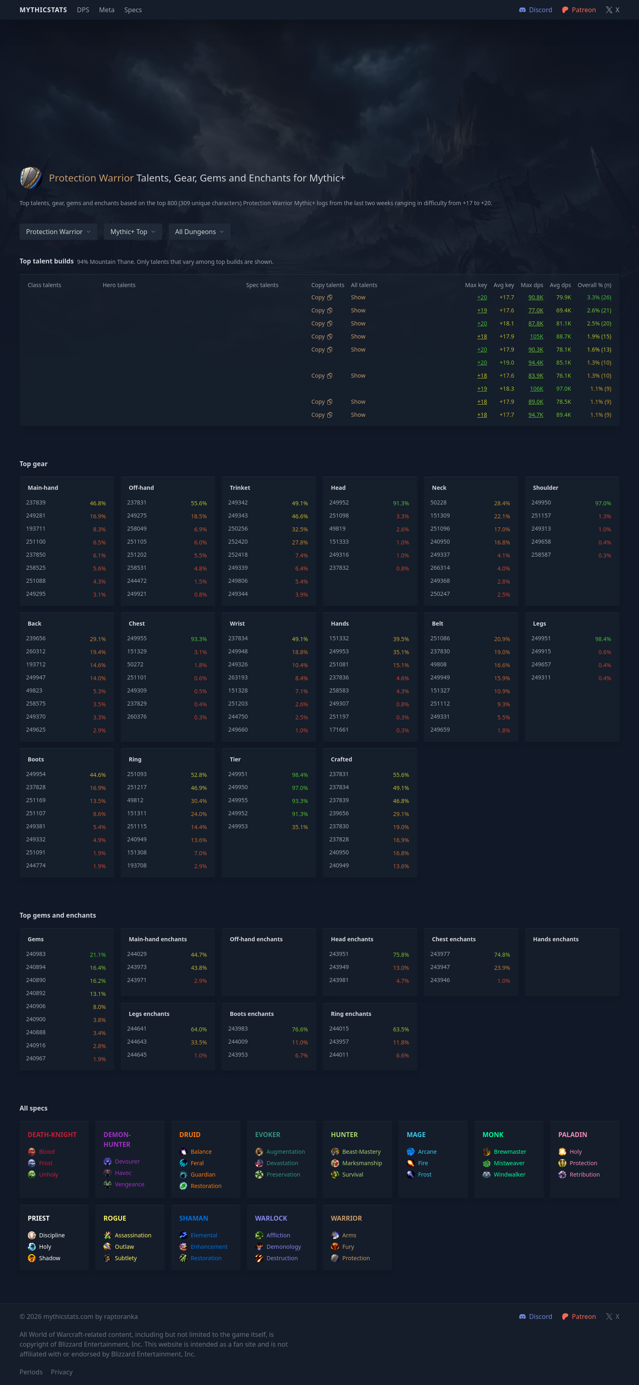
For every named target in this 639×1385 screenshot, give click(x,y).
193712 (36, 664)
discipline (46, 1235)
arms (344, 1235)
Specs (133, 9)
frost (40, 1163)
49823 (34, 690)
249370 (36, 716)
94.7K (536, 414)
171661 (339, 729)
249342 (238, 502)
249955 (137, 638)
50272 (135, 664)
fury (342, 1247)
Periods (31, 1371)
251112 (440, 703)
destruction (276, 1258)
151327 (440, 690)
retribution (579, 1174)
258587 (541, 554)
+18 (482, 336)
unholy (43, 1174)
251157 (541, 515)
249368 (440, 580)
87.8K (536, 323)
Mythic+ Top (133, 231)
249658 (541, 541)
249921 (137, 593)
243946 (440, 980)
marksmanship (356, 1163)
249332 (36, 839)
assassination (128, 1235)
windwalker (504, 1174)
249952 (339, 502)
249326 (238, 664)
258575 (36, 703)
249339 (238, 567)
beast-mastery (356, 1152)
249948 (238, 651)
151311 (137, 813)
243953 (238, 1054)
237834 (238, 638)
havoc (118, 1173)
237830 (440, 651)
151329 (137, 651)
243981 (339, 980)
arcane (422, 1152)
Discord (535, 1316)
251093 (137, 774)
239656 (36, 638)
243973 (137, 967)
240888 (36, 1032)
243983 (238, 1028)
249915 (541, 651)
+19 (482, 310)
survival (347, 1174)
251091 (36, 852)
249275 (137, 515)
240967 (36, 1058)
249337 (440, 554)
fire (417, 1163)
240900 (36, 1019)
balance (195, 1152)
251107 (36, 813)
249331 (440, 716)
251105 (137, 541)
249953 (339, 651)
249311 (541, 677)
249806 (238, 580)
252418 (238, 554)
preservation (277, 1174)
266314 (440, 567)
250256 (238, 528)
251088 (36, 580)
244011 (339, 1054)
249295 (36, 593)
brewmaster (505, 1152)
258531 (137, 567)
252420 (238, 541)
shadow (44, 1258)
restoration (200, 1186)
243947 (440, 967)
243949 (339, 967)
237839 (36, 502)
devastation (276, 1163)
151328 (238, 690)
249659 (440, 729)
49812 (135, 800)
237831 (137, 502)
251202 (137, 554)
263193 (238, 677)
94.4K (536, 362)
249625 (36, 729)
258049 (137, 528)
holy (570, 1152)
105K (537, 336)
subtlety (120, 1258)
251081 (339, 664)
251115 (137, 826)
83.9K (536, 375)
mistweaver (504, 1163)
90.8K (536, 297)
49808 (438, 664)
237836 (339, 677)
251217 (137, 787)
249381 (36, 826)
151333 (339, 541)
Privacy (62, 1371)
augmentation (280, 1152)
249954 (36, 774)
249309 (137, 690)
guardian (197, 1174)
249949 (440, 677)
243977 (440, 954)
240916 (36, 1045)
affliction (272, 1235)
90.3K (536, 349)
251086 (440, 638)
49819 (337, 528)
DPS (83, 9)
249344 (238, 593)
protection (577, 1163)
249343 (238, 515)
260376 (137, 716)
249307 (339, 703)
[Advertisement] (319, 77)
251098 (339, 515)
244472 (137, 580)
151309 (440, 515)
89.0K (536, 401)
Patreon (579, 1316)
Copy (322, 297)
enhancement (203, 1247)
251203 (238, 703)
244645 (137, 1054)
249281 (36, 515)
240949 (137, 839)
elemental (198, 1235)
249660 (238, 729)
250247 (440, 593)
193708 (137, 865)
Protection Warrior (58, 231)
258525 (36, 567)
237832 (339, 567)
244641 (137, 1028)
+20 (482, 297)
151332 (339, 638)
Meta (107, 9)
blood (41, 1152)
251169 (36, 800)
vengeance (124, 1184)
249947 (36, 677)
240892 (36, 993)
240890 (36, 980)
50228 (438, 502)
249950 (541, 502)
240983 (36, 954)
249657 (541, 664)
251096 (440, 528)
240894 (36, 967)
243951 (339, 954)
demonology (278, 1247)
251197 (339, 716)
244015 (339, 1028)
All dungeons (199, 231)
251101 (137, 677)
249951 (541, 638)
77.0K (536, 310)
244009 (238, 1041)
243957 (339, 1041)
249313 (541, 528)
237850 (36, 554)
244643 (137, 1041)
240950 (440, 541)
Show (358, 297)
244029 (137, 954)
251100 (36, 541)
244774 (36, 865)
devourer (122, 1161)
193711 (36, 528)
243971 (137, 980)
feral (191, 1163)
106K (537, 388)
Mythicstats (43, 9)
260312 (36, 651)
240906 (36, 1006)
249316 (339, 554)
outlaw (119, 1247)
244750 (238, 716)
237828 (36, 787)
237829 (137, 703)
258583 (339, 690)
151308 (137, 852)
